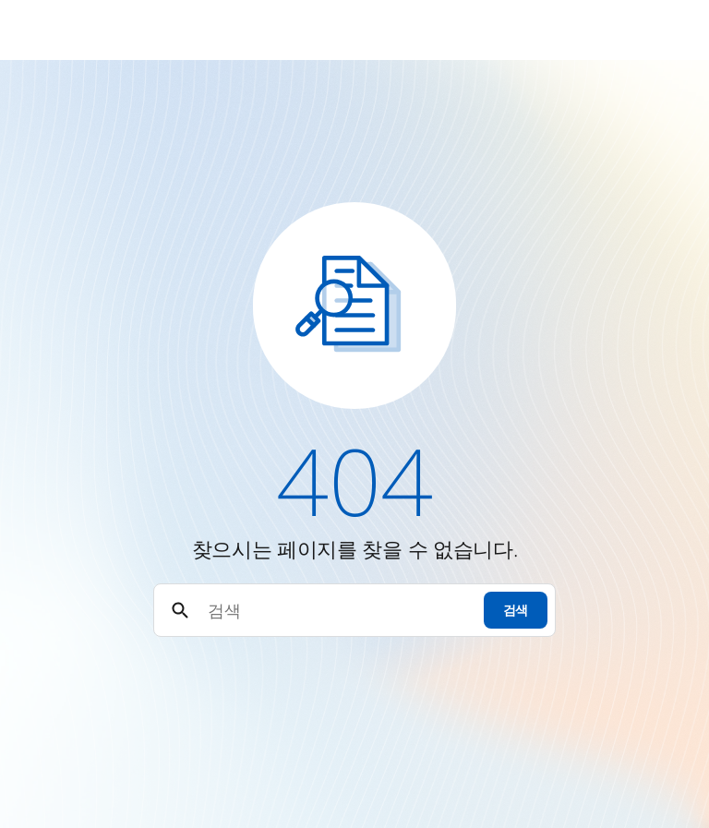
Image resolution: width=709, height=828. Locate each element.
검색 (515, 609)
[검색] (337, 610)
